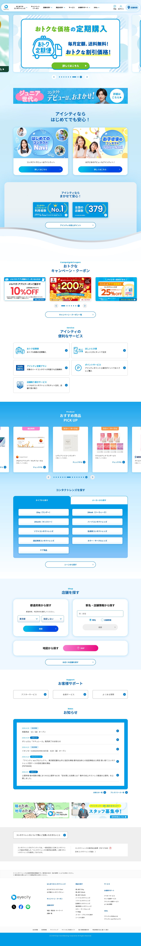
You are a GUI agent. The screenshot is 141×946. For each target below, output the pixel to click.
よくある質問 (114, 694)
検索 (41, 628)
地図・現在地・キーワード (55, 910)
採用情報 (44, 930)
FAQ (114, 9)
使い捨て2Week (80, 892)
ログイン (121, 9)
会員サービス (74, 694)
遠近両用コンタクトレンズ (43, 540)
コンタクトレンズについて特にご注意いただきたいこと (41, 835)
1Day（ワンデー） (43, 512)
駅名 (94, 620)
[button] (54, 77)
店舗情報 (107, 620)
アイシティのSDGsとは (111, 916)
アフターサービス (33, 694)
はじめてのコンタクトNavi (55, 889)
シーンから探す (70, 564)
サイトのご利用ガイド (68, 930)
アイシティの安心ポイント (70, 225)
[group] (26, 449)
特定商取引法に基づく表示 (100, 930)
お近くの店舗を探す (70, 662)
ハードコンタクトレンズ (97, 521)
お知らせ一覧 (99, 792)
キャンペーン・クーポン (55, 899)
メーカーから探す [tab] (99, 500)
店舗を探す (50, 905)
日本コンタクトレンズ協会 (86, 851)
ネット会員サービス (110, 899)
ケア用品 (43, 550)
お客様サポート (109, 890)
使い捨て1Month (81, 895)
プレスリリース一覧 (119, 792)
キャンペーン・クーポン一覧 (70, 314)
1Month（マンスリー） (43, 521)
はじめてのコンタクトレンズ (56, 884)
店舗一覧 (49, 913)
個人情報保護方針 (83, 930)
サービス (107, 884)
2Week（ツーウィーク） (97, 512)
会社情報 (35, 930)
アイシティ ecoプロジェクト (112, 919)
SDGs (106, 911)
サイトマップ (54, 930)
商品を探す (79, 884)
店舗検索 (134, 7)
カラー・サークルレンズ (97, 540)
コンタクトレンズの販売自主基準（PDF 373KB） (93, 848)
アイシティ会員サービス (111, 901)
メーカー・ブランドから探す (84, 915)
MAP (82, 648)
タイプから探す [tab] (42, 500)
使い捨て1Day (80, 889)
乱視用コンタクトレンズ (97, 531)
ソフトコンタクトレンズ (43, 531)
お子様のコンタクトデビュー (55, 892)
